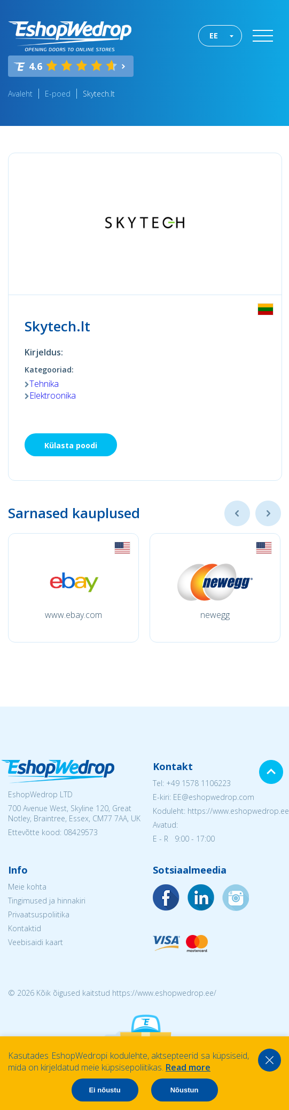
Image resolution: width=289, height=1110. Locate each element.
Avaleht (20, 94)
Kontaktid (24, 928)
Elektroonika (52, 395)
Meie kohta (27, 887)
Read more (188, 1067)
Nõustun (184, 1090)
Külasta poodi (70, 445)
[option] (73, 588)
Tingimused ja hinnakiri (46, 900)
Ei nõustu (104, 1090)
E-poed (58, 94)
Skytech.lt (99, 94)
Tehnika (44, 384)
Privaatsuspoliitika (38, 914)
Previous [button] (237, 513)
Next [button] (268, 513)
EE (213, 35)
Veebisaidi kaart (35, 942)
